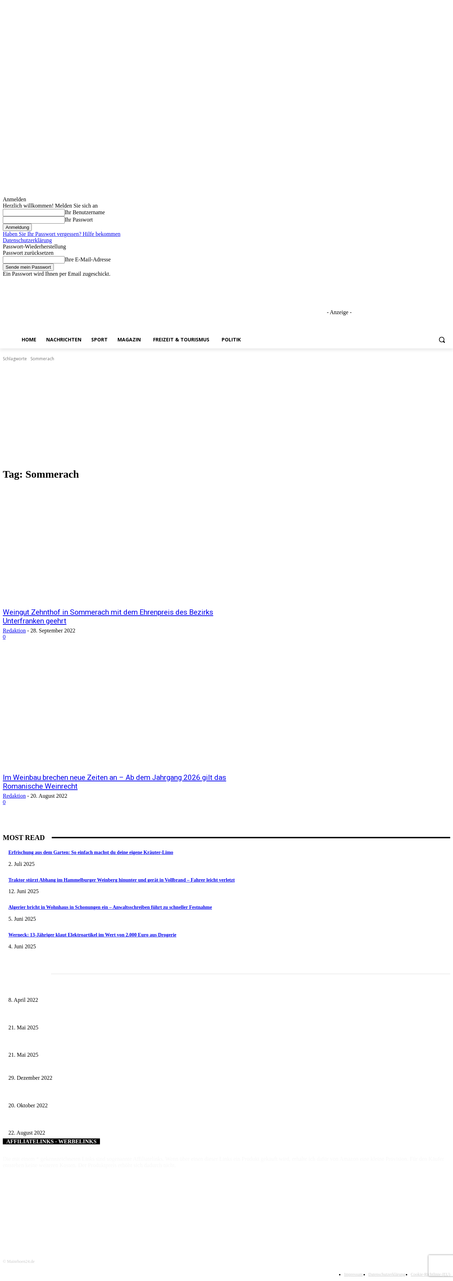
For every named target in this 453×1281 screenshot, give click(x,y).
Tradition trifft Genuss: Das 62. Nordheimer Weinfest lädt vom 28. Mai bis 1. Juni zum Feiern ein (104, 1016)
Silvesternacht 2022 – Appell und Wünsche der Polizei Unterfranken (75, 1066)
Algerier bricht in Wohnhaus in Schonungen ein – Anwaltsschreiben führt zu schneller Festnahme (110, 907)
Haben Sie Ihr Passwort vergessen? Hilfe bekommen (62, 234)
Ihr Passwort (79, 220)
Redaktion (14, 631)
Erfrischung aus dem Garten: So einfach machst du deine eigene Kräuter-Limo (90, 852)
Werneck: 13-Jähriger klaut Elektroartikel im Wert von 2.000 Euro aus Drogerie (92, 935)
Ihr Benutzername (85, 212)
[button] (441, 339)
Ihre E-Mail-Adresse (88, 259)
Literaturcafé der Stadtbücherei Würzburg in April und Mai (66, 988)
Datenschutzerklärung (27, 240)
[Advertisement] (226, 415)
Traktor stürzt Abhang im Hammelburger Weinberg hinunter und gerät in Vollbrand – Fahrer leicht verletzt (121, 880)
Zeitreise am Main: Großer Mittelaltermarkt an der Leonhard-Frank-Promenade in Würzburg (99, 1043)
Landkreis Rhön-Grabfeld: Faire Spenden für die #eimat (63, 1121)
